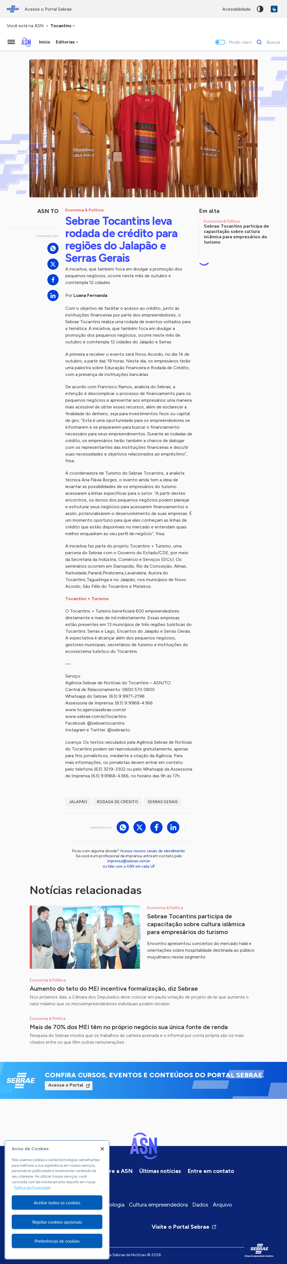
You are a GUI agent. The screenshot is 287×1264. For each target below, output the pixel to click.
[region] (57, 1200)
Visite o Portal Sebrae (184, 1227)
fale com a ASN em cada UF (131, 866)
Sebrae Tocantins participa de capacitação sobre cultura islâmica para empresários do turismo (196, 924)
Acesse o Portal (66, 1085)
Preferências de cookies (57, 1241)
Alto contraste (260, 9)
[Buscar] (267, 42)
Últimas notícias (160, 1171)
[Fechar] (102, 1149)
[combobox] (63, 26)
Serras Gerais (163, 801)
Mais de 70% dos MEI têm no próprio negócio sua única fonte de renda (129, 1027)
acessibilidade (236, 9)
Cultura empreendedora (158, 1204)
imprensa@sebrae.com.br (128, 861)
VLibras (274, 9)
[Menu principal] (11, 42)
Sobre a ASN (116, 1171)
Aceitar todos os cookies (57, 1202)
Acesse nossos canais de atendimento (152, 851)
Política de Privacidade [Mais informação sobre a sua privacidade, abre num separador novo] (32, 1188)
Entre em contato (211, 1171)
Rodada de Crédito (117, 801)
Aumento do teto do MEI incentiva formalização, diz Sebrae (114, 988)
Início (44, 42)
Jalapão (78, 801)
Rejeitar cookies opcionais (57, 1221)
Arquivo (222, 1204)
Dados (200, 1204)
